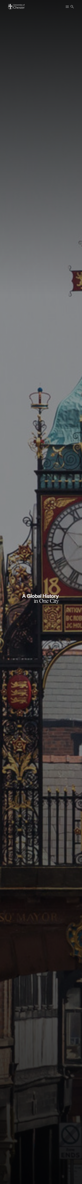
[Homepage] (16, 6)
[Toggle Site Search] (72, 7)
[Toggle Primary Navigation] (67, 7)
